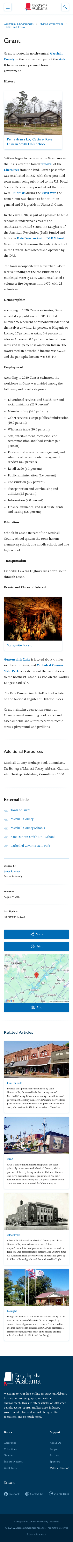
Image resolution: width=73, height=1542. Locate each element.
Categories (10, 1442)
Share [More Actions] (36, 934)
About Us (55, 1442)
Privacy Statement (36, 1534)
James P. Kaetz (12, 871)
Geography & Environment (18, 23)
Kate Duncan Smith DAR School (40, 238)
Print (36, 946)
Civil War (49, 193)
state (62, 59)
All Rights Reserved (58, 1527)
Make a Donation (59, 1468)
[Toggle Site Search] (65, 7)
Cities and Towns (15, 27)
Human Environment (51, 23)
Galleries (8, 1455)
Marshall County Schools (28, 828)
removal (46, 164)
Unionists (18, 193)
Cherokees (11, 170)
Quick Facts (10, 1468)
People (54, 1449)
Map (36, 1007)
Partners (54, 1455)
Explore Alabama (13, 1461)
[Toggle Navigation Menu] (8, 7)
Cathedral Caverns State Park (30, 846)
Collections (10, 1449)
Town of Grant (21, 810)
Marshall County (22, 819)
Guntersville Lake (17, 659)
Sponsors (55, 1461)
